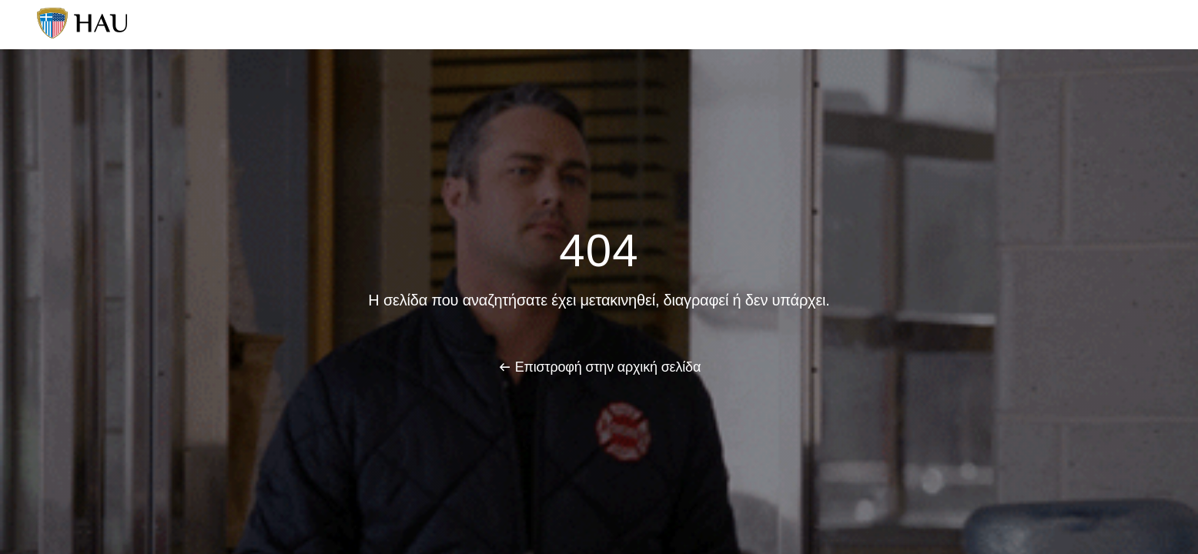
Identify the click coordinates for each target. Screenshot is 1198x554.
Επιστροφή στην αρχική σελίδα (608, 367)
